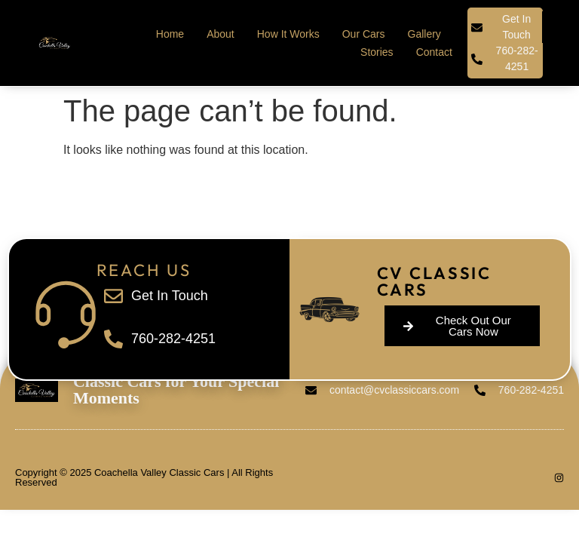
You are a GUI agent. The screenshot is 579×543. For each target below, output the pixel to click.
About (220, 34)
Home (170, 34)
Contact (434, 52)
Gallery (424, 34)
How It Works (288, 34)
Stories (377, 52)
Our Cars (363, 34)
